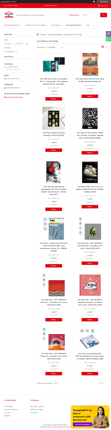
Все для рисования (73, 25)
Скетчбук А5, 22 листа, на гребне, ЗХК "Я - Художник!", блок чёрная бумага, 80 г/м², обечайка (54, 81)
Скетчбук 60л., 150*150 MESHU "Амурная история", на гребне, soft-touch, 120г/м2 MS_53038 (90, 302)
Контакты (34, 413)
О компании (8, 406)
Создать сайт (5, 1)
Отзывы (7, 413)
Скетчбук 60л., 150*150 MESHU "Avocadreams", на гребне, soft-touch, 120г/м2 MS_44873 (90, 245)
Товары (43, 34)
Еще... (89, 25)
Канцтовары (55, 25)
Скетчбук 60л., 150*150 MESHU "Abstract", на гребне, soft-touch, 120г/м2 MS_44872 (53, 302)
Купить (53, 99)
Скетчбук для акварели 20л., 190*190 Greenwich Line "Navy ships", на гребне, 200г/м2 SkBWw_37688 (90, 356)
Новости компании (11, 409)
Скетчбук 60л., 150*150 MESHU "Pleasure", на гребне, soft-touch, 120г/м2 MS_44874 (53, 356)
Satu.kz (66, 425)
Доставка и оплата (37, 406)
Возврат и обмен (37, 409)
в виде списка (106, 47)
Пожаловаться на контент (62, 427)
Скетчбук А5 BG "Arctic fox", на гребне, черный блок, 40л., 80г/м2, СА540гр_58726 (90, 189)
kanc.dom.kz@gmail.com (14, 97)
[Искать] (103, 15)
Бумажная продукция (11, 25)
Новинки (7, 416)
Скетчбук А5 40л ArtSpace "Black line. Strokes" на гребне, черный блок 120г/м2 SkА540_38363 (90, 135)
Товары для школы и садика (35, 25)
